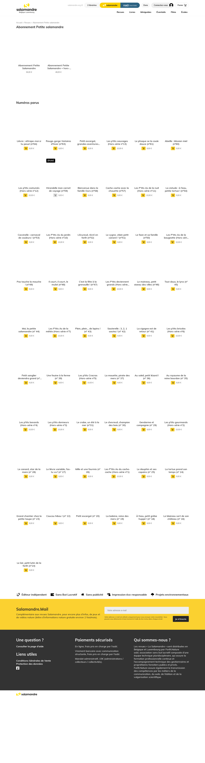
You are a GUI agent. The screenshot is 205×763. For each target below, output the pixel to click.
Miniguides (145, 12)
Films (173, 12)
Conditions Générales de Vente (33, 724)
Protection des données (29, 727)
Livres (132, 12)
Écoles (184, 12)
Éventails (161, 12)
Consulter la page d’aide (30, 710)
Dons (145, 5)
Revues (120, 12)
